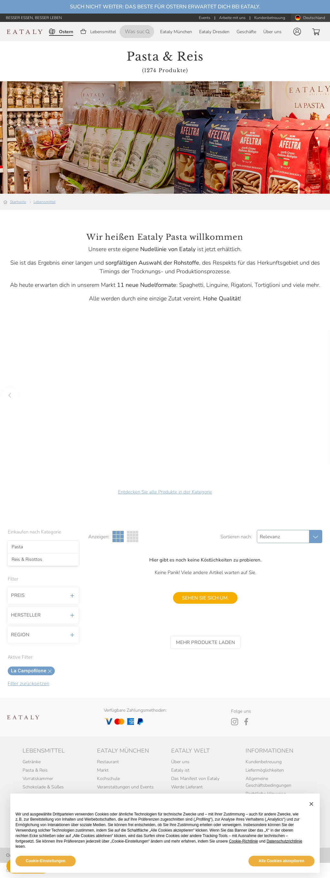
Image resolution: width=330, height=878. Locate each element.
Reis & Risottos (27, 559)
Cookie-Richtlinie (243, 841)
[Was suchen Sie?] (137, 31)
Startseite (18, 201)
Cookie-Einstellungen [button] (45, 861)
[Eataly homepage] (25, 31)
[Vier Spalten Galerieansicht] (132, 536)
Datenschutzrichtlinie (284, 841)
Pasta (17, 547)
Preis (43, 595)
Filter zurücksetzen (28, 684)
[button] (297, 31)
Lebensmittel (44, 201)
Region (43, 635)
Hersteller (43, 615)
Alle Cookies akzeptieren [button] (281, 861)
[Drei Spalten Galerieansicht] (118, 536)
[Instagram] (234, 721)
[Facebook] (246, 721)
